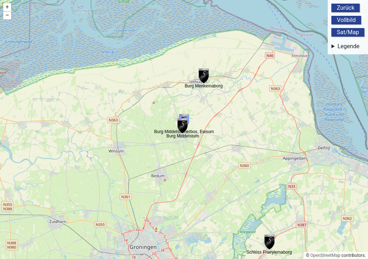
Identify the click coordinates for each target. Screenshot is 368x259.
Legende (348, 46)
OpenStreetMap (325, 255)
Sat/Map (348, 32)
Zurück (345, 7)
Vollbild (346, 20)
